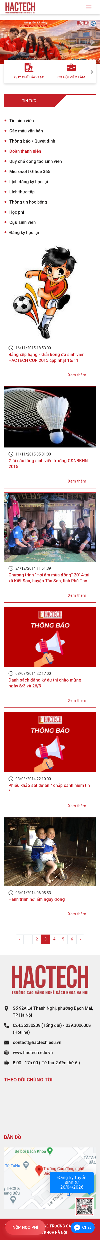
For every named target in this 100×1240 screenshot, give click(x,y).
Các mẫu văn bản (26, 130)
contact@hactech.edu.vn (37, 1042)
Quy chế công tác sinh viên (35, 161)
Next (92, 71)
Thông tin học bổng (28, 202)
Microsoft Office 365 (29, 171)
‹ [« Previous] (19, 939)
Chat (86, 1227)
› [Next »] (80, 939)
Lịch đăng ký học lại (28, 181)
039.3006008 (78, 1025)
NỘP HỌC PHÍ (25, 1227)
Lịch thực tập (22, 191)
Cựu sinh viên (22, 222)
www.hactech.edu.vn (33, 1052)
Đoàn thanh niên (25, 151)
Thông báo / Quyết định (32, 141)
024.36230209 (26, 1025)
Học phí (16, 212)
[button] (7, 42)
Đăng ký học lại (24, 232)
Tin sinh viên (21, 120)
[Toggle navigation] (89, 7)
